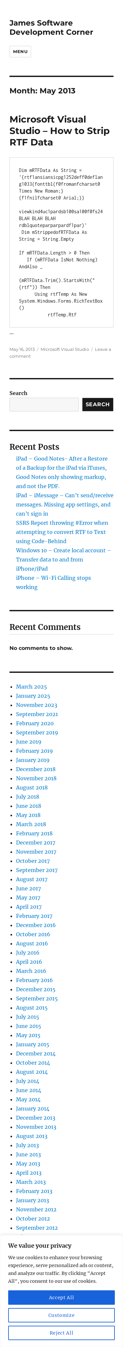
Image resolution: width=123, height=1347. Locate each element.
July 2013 (27, 1145)
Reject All (62, 1333)
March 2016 (31, 971)
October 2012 (33, 1218)
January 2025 (33, 695)
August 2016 (32, 943)
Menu (20, 51)
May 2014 (28, 1099)
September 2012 (37, 1227)
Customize (61, 1315)
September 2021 (37, 714)
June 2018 (28, 806)
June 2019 (29, 741)
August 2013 (31, 1136)
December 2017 (35, 842)
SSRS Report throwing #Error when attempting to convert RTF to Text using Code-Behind (62, 532)
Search (18, 393)
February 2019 (34, 751)
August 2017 (31, 879)
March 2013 (31, 1182)
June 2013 (28, 1154)
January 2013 (32, 1200)
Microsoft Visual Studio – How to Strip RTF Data (59, 131)
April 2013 (29, 1172)
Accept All (61, 1297)
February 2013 (34, 1191)
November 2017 (36, 851)
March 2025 (31, 686)
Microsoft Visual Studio (65, 349)
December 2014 (36, 1053)
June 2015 (28, 1026)
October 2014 (33, 1062)
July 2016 (28, 952)
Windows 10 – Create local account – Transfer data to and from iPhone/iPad (63, 559)
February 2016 (34, 980)
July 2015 (27, 1017)
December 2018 (36, 769)
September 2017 (37, 870)
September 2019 (37, 732)
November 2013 (36, 1127)
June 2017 (28, 888)
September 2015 (37, 998)
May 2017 (28, 897)
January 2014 (32, 1108)
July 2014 (27, 1081)
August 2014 (32, 1072)
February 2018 (34, 833)
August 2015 (32, 1007)
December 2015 (36, 989)
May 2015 (28, 1035)
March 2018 (31, 824)
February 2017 (34, 916)
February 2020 (35, 723)
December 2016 (36, 925)
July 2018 (27, 796)
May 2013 (28, 1163)
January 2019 (33, 760)
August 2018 (32, 787)
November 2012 (36, 1209)
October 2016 (33, 934)
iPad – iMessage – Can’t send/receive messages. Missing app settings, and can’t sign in (65, 504)
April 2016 (29, 961)
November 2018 (36, 778)
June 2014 (28, 1090)
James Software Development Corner (51, 27)
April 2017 (29, 906)
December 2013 (35, 1117)
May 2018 (28, 815)
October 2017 (33, 861)
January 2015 (32, 1044)
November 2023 (36, 705)
